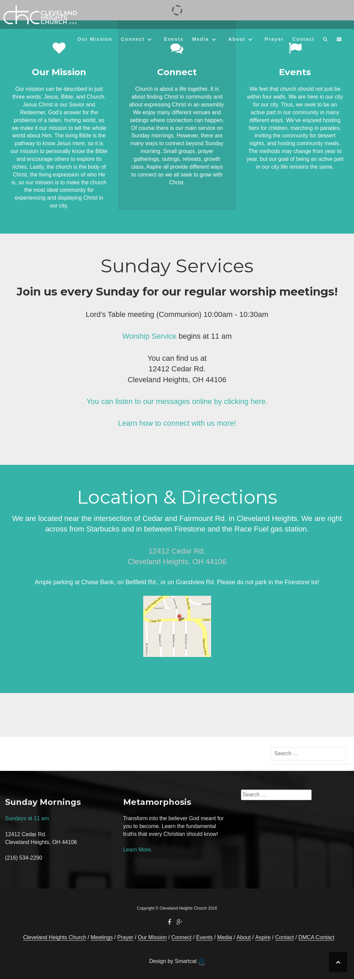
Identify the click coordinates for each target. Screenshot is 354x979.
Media (200, 39)
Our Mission (94, 39)
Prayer (274, 39)
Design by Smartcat (177, 961)
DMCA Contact (316, 937)
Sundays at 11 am (27, 818)
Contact (303, 39)
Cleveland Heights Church (54, 937)
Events (174, 39)
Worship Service (149, 336)
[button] (325, 40)
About (236, 39)
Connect (133, 39)
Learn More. (137, 850)
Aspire (263, 937)
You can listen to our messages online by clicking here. (177, 401)
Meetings (102, 937)
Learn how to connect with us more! (177, 423)
